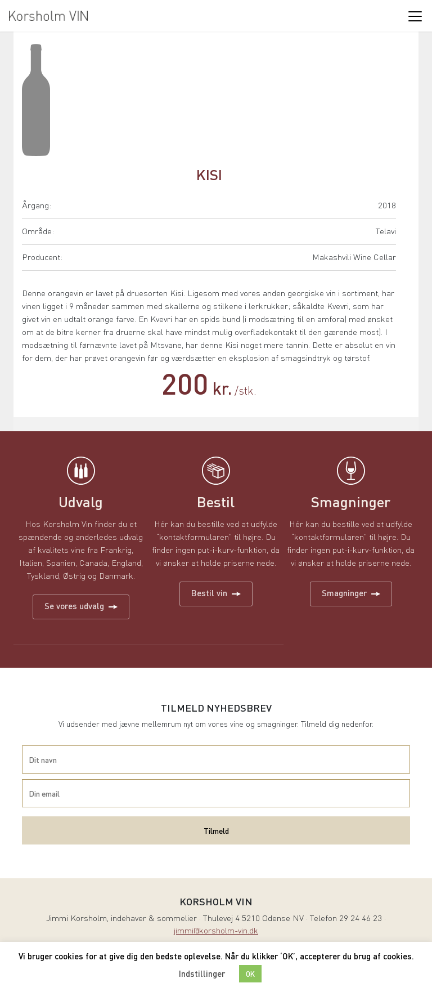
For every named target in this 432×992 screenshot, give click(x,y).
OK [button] (250, 973)
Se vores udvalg (81, 605)
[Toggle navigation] (414, 15)
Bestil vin (216, 592)
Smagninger (351, 592)
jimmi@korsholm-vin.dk (216, 931)
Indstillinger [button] (202, 973)
